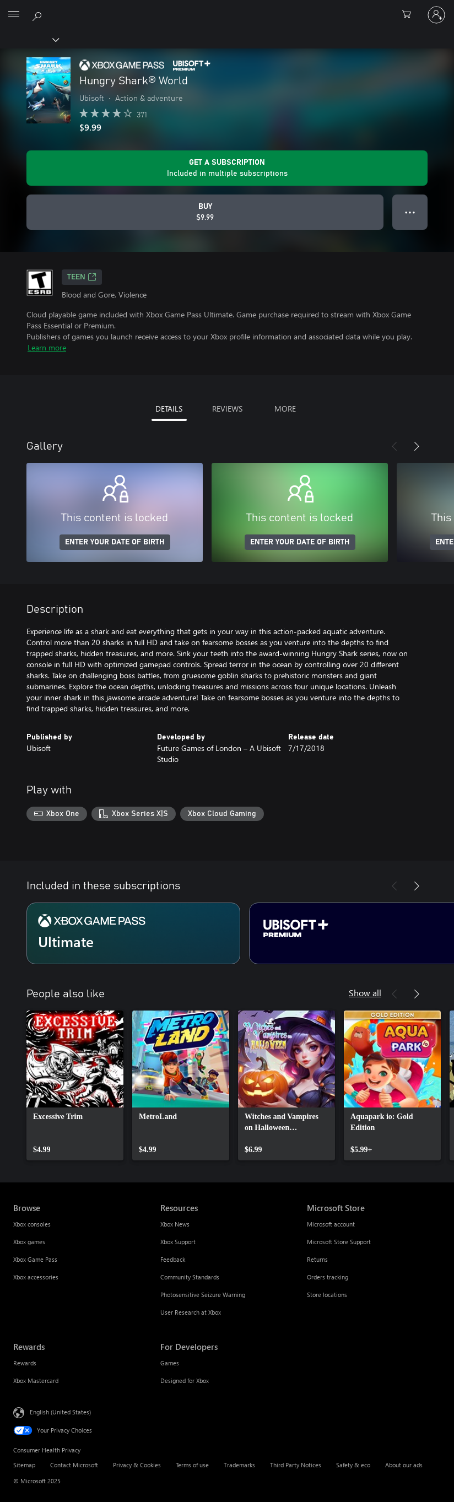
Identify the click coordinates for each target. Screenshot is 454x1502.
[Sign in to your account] (436, 15)
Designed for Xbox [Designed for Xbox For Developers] (184, 1380)
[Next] (417, 446)
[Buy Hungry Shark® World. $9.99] (204, 212)
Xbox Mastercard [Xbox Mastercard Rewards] (35, 1380)
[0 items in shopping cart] (410, 15)
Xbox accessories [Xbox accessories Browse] (35, 1277)
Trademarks (239, 1464)
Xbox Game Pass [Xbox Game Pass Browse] (35, 1259)
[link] (74, 1085)
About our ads (404, 1464)
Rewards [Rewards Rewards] (24, 1362)
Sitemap (24, 1464)
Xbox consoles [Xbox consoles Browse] (32, 1224)
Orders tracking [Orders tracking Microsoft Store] (327, 1277)
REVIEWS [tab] (227, 408)
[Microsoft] (226, 8)
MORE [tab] (285, 408)
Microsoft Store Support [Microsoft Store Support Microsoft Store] (339, 1241)
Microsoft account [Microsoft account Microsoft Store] (331, 1224)
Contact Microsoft (74, 1464)
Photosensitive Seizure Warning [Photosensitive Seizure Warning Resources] (202, 1294)
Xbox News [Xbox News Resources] (175, 1224)
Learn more (47, 347)
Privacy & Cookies (137, 1464)
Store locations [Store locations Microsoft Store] (327, 1294)
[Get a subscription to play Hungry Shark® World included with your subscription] (227, 168)
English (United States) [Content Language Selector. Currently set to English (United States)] (60, 1411)
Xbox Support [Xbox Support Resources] (178, 1241)
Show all (365, 992)
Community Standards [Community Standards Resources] (189, 1277)
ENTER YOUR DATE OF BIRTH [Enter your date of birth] (115, 542)
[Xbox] (29, 39)
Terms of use (192, 1464)
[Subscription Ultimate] (133, 933)
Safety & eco (353, 1464)
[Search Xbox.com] (38, 14)
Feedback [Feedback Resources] (172, 1259)
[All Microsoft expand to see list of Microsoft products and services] (14, 15)
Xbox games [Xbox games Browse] (29, 1241)
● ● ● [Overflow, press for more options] (410, 212)
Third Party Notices (295, 1464)
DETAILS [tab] (168, 408)
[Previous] (394, 446)
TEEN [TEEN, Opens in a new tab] (81, 277)
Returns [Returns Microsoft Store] (317, 1259)
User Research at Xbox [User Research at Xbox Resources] (190, 1312)
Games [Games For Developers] (169, 1362)
